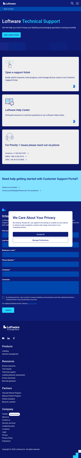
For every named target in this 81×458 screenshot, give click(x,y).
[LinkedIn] (8, 338)
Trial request (6, 369)
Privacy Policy (32, 303)
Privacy (5, 435)
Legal (4, 432)
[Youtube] (3, 338)
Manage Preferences (40, 240)
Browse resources (8, 366)
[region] (40, 229)
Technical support (9, 372)
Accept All (40, 234)
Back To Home (7, 9)
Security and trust (8, 423)
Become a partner (8, 402)
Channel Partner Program (11, 393)
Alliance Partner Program (11, 396)
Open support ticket (11, 35)
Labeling (5, 351)
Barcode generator (9, 381)
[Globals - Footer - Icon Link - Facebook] (14, 338)
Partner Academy (8, 399)
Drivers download (8, 378)
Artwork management (10, 354)
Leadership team (8, 426)
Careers (5, 414)
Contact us (6, 420)
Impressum (6, 441)
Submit (8, 310)
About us (5, 417)
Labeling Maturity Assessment (13, 375)
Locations (6, 429)
